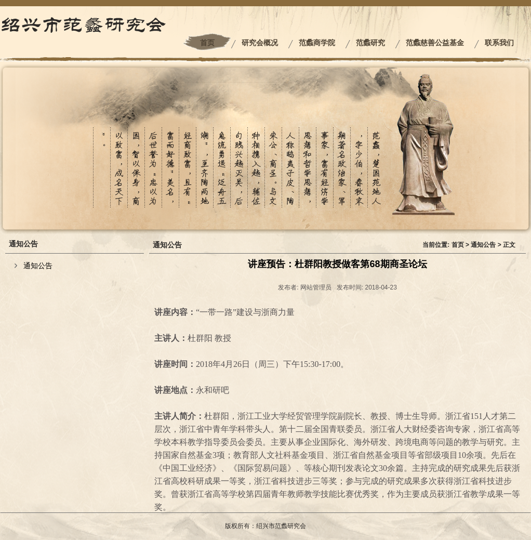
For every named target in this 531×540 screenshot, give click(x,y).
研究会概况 (260, 43)
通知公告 (37, 265)
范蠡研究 (370, 43)
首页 (207, 43)
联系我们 (499, 43)
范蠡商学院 (317, 43)
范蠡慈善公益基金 (435, 43)
